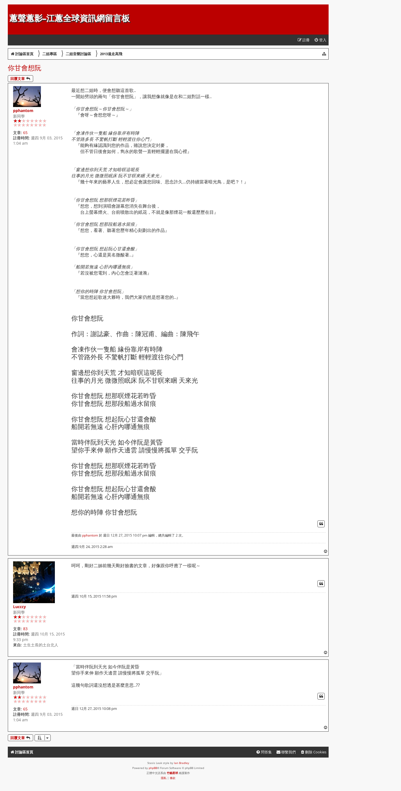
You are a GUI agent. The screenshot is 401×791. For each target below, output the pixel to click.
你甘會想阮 (24, 67)
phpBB (153, 768)
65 (25, 132)
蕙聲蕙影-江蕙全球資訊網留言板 (69, 18)
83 (25, 628)
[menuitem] (320, 40)
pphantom (23, 110)
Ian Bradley (181, 763)
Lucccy (19, 606)
